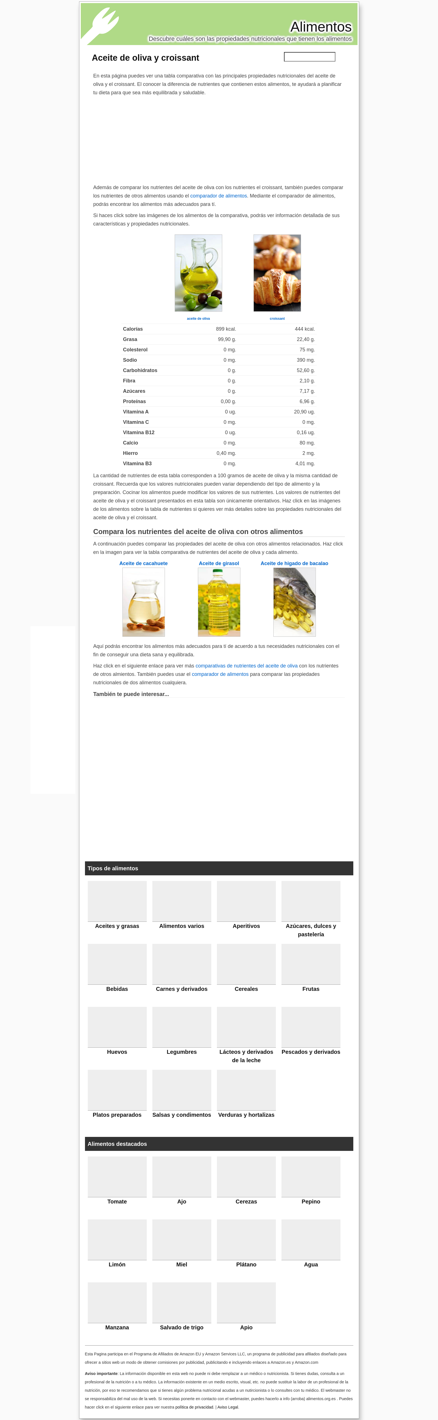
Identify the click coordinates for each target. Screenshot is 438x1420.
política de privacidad (194, 1407)
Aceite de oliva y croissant (145, 57)
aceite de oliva (198, 319)
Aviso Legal (227, 1407)
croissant (277, 319)
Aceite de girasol (219, 563)
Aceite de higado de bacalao (294, 563)
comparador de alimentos (218, 196)
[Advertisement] (219, 139)
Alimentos (321, 27)
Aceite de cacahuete (143, 563)
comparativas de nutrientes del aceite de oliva (247, 666)
